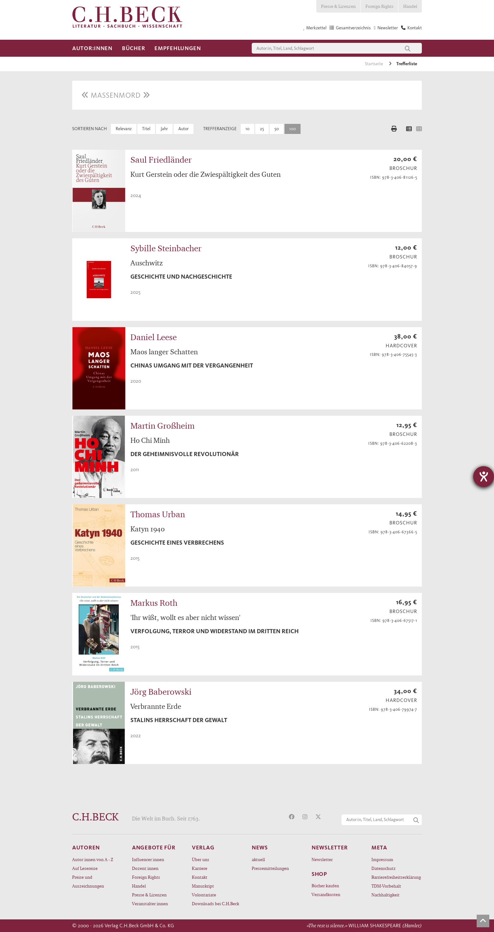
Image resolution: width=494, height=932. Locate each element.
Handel (410, 6)
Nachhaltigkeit (385, 894)
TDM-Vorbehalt (386, 886)
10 (247, 128)
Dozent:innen (145, 868)
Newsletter (322, 859)
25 (262, 128)
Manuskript (203, 886)
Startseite (374, 64)
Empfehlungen (177, 48)
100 (292, 128)
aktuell (258, 859)
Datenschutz (383, 868)
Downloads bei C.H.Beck (215, 903)
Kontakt (199, 877)
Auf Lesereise (85, 868)
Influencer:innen (148, 859)
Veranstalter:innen (150, 903)
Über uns (200, 859)
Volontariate (204, 894)
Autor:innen (92, 48)
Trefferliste (406, 64)
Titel (146, 128)
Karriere (199, 868)
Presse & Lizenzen (338, 6)
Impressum (382, 859)
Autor (183, 128)
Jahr (164, 128)
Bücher (133, 48)
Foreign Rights (379, 6)
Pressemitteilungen (270, 868)
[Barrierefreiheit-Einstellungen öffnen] (483, 476)
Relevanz (124, 128)
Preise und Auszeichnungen (88, 881)
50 (276, 128)
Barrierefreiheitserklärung (396, 877)
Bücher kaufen (325, 885)
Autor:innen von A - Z (92, 859)
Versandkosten (326, 894)
